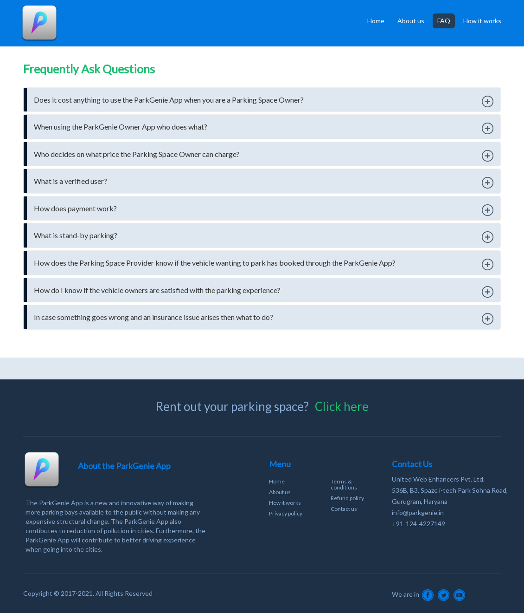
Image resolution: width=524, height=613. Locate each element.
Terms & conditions (344, 484)
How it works (482, 21)
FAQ (443, 21)
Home (375, 21)
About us (410, 21)
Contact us (344, 508)
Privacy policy (285, 513)
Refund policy (347, 498)
